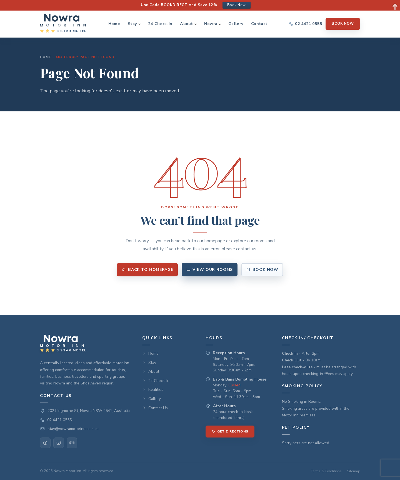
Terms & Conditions (326, 471)
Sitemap (353, 471)
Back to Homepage (147, 269)
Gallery (235, 24)
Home (114, 24)
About (186, 24)
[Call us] (305, 24)
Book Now (343, 23)
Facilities (152, 389)
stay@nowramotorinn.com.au (73, 428)
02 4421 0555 (59, 419)
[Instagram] (58, 443)
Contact (259, 24)
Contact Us (155, 408)
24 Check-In (160, 24)
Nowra (210, 24)
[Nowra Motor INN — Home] (63, 24)
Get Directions (230, 431)
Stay (132, 24)
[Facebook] (45, 443)
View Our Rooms (209, 269)
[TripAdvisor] (72, 443)
